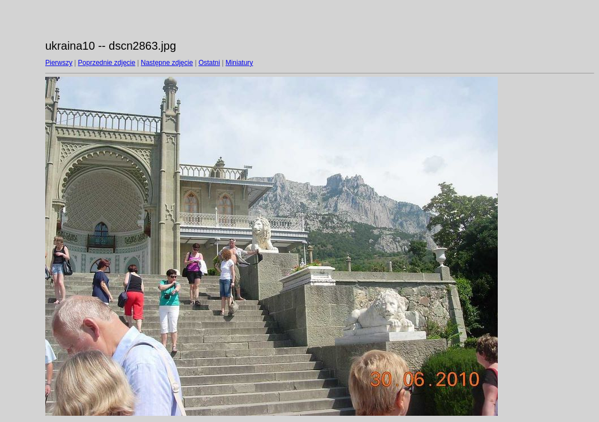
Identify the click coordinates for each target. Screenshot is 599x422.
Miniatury (239, 63)
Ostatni (209, 63)
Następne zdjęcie (167, 63)
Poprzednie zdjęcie (106, 63)
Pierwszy (58, 63)
